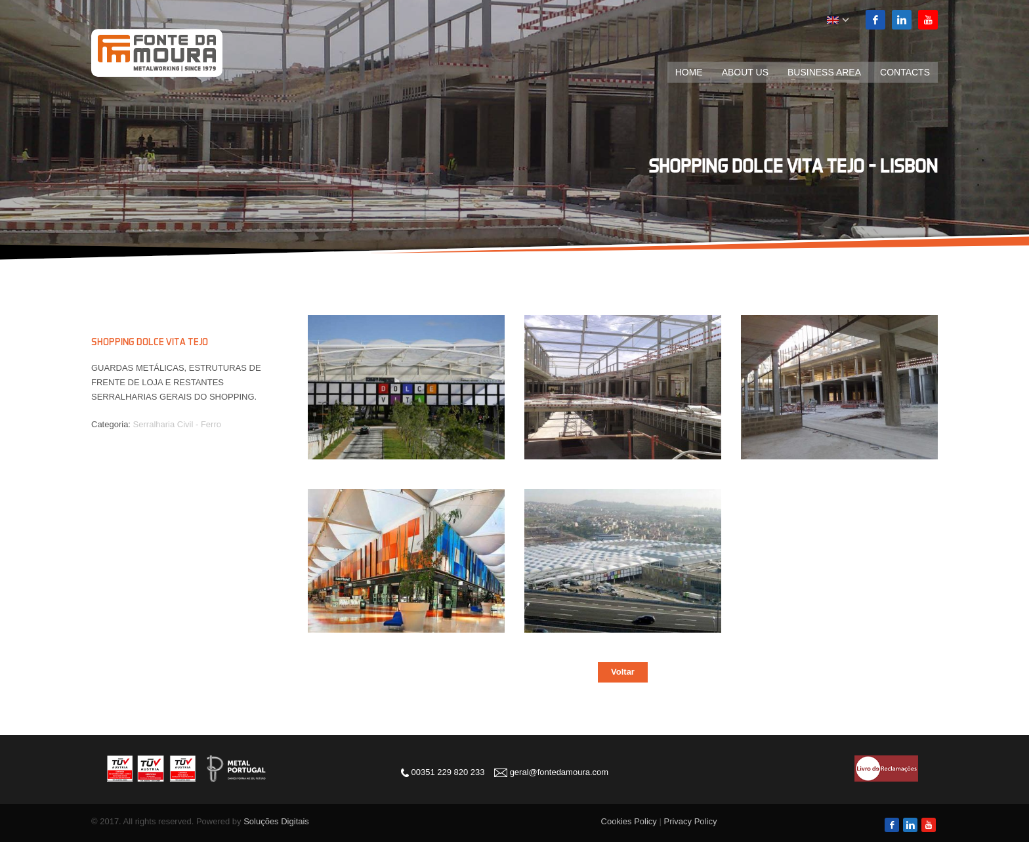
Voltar (623, 672)
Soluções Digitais (276, 821)
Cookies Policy (629, 821)
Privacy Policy (690, 821)
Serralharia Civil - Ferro (177, 424)
